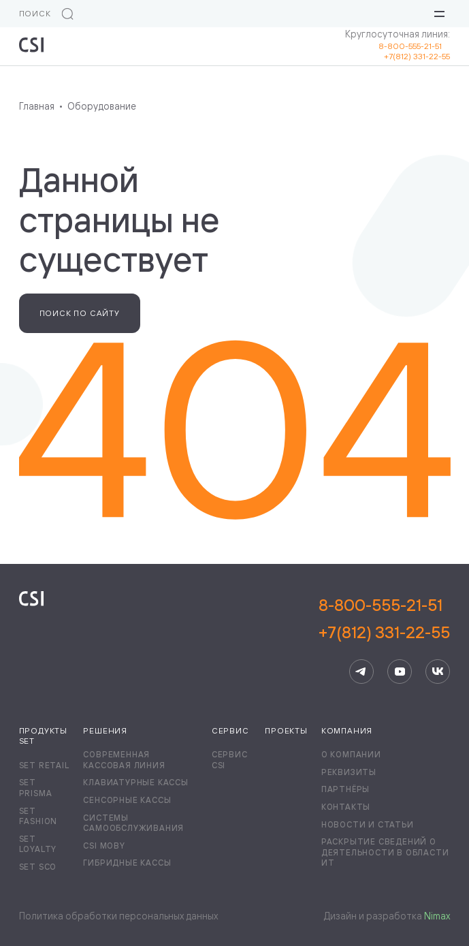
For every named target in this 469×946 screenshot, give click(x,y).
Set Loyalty (38, 844)
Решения (105, 730)
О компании (351, 754)
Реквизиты (348, 772)
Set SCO (38, 867)
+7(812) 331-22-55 (417, 56)
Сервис (230, 730)
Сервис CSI (230, 759)
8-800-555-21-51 (414, 46)
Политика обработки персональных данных (118, 915)
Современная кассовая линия (124, 759)
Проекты (286, 730)
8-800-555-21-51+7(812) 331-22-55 (384, 618)
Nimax (437, 915)
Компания (346, 730)
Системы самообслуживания (133, 823)
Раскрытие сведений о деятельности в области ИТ (385, 852)
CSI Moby (104, 845)
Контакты (345, 807)
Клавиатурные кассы (135, 782)
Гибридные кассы (127, 862)
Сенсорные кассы (127, 800)
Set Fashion (38, 816)
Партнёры (345, 789)
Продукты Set (43, 735)
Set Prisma (35, 787)
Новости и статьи (367, 824)
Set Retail (44, 765)
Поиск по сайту (79, 313)
